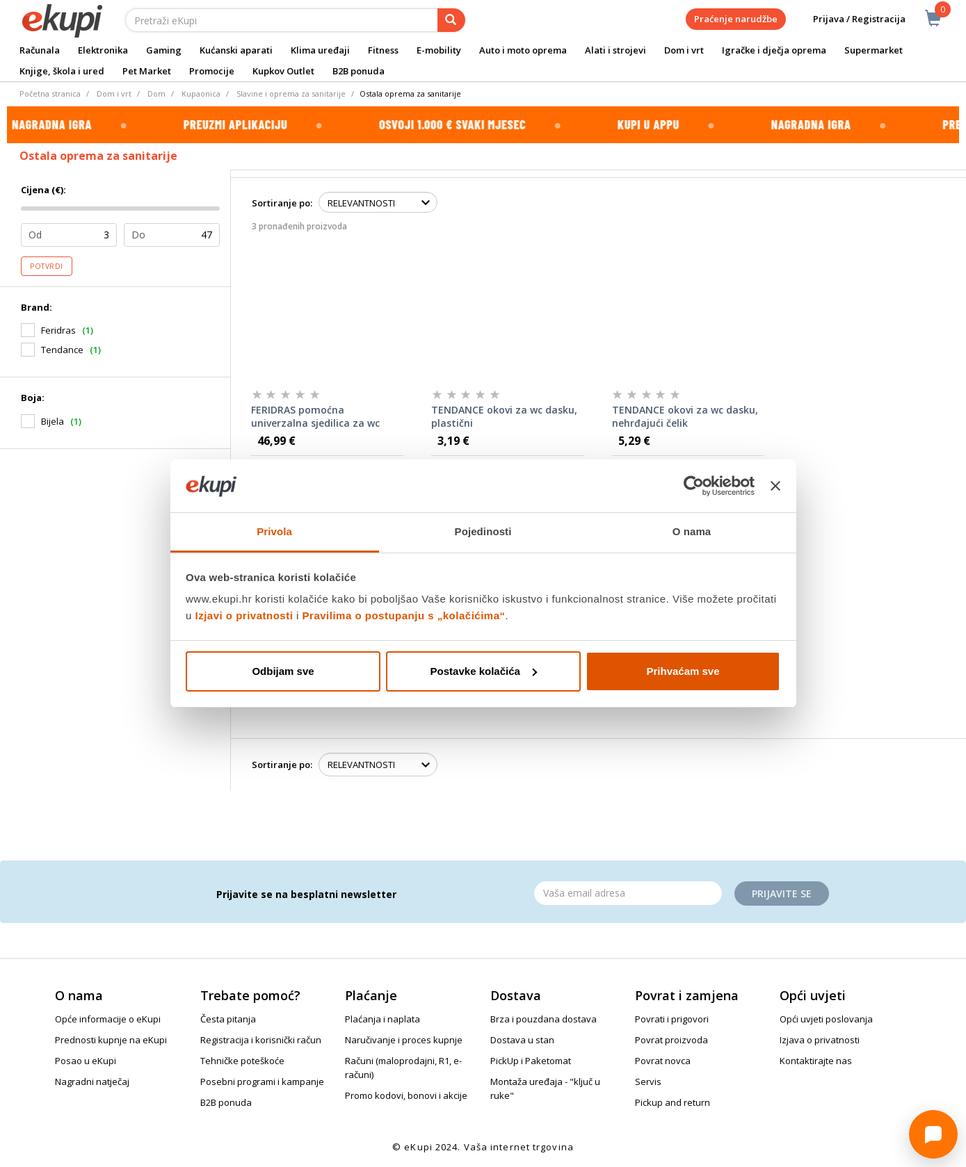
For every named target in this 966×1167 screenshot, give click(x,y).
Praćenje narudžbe (736, 19)
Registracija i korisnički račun (260, 1040)
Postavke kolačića (483, 671)
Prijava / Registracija (849, 19)
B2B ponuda (358, 71)
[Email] (628, 893)
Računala (39, 50)
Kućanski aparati (236, 50)
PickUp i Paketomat (530, 1060)
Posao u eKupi (85, 1060)
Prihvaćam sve (682, 671)
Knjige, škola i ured (61, 71)
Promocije (211, 71)
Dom (156, 93)
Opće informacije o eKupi (108, 1019)
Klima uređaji (320, 50)
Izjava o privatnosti (820, 1040)
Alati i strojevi (615, 50)
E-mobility (439, 50)
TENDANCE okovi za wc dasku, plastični (504, 416)
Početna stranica (50, 93)
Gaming (164, 50)
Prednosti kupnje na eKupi (111, 1040)
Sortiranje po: (282, 203)
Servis (648, 1081)
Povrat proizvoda (671, 1040)
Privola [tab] (274, 531)
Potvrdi (46, 266)
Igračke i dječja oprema (774, 50)
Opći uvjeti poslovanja (826, 1019)
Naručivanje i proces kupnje (403, 1040)
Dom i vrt (684, 50)
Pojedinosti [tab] (483, 531)
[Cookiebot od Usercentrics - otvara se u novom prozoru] (694, 485)
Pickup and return (672, 1102)
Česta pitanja (228, 1019)
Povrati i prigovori (672, 1019)
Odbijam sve (283, 671)
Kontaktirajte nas (816, 1060)
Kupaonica (201, 93)
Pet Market (146, 71)
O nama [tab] (692, 531)
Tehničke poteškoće (242, 1060)
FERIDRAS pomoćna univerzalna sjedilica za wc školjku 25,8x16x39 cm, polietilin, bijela (315, 417)
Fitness (383, 50)
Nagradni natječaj (92, 1081)
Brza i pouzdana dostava (543, 1019)
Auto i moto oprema (523, 50)
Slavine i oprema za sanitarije (291, 93)
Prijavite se (782, 893)
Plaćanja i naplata (382, 1019)
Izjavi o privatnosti (244, 615)
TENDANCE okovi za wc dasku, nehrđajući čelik (685, 416)
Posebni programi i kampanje (262, 1081)
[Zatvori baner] (775, 486)
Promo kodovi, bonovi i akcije (406, 1095)
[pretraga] (451, 20)
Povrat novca (663, 1060)
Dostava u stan (522, 1040)
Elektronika (103, 50)
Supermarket (873, 50)
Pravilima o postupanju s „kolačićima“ (404, 615)
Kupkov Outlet (283, 71)
